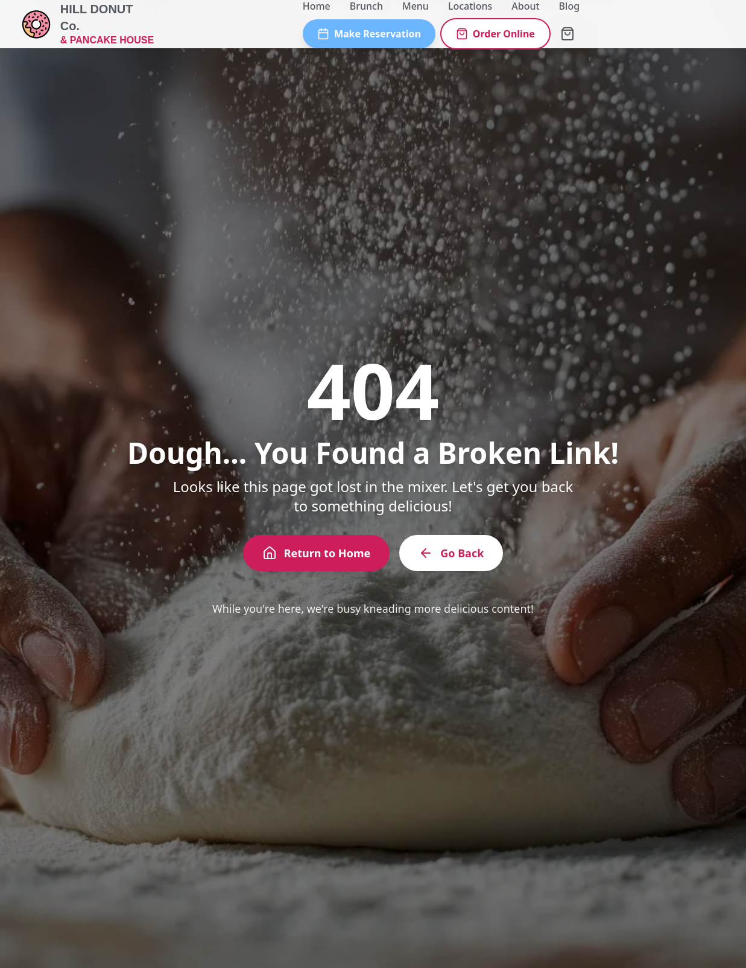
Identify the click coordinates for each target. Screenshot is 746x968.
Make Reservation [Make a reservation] (369, 33)
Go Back (451, 553)
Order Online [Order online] (495, 33)
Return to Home (316, 553)
